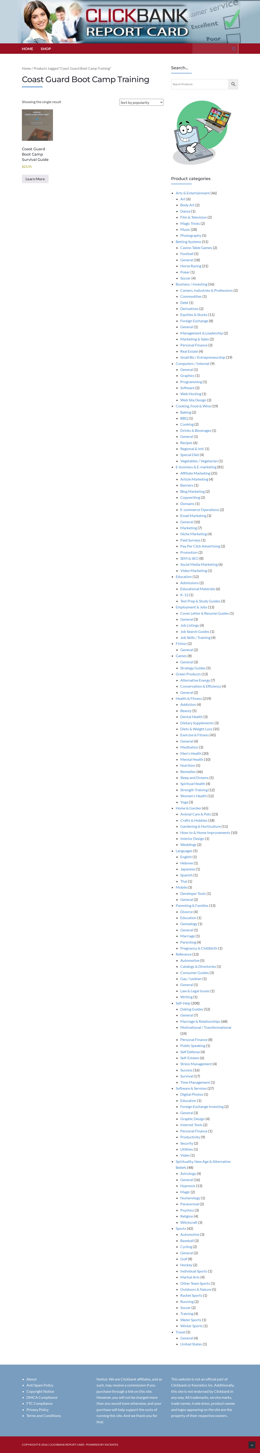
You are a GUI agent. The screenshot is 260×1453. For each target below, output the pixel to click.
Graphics (187, 375)
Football (186, 253)
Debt (184, 302)
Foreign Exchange (194, 321)
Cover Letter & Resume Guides (204, 613)
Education (184, 576)
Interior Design (192, 838)
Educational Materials (197, 589)
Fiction (181, 643)
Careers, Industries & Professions (206, 290)
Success (186, 1070)
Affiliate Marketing (195, 473)
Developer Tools (193, 893)
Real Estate (189, 351)
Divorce (186, 911)
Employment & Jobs (191, 607)
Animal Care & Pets (195, 814)
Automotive (189, 960)
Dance (185, 211)
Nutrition (187, 765)
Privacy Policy (37, 1409)
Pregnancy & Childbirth (198, 948)
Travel (180, 1332)
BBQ (184, 418)
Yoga (184, 802)
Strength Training (194, 790)
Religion (186, 1216)
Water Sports (190, 1320)
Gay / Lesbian (191, 978)
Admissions (189, 583)
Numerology (190, 1198)
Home (27, 48)
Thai (183, 881)
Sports (181, 1228)
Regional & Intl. (192, 448)
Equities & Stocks (193, 314)
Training (186, 1313)
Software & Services (191, 1088)
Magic (185, 1192)
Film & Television (193, 217)
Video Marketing (193, 570)
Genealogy (188, 923)
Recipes (186, 442)
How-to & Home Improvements (205, 832)
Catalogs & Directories (198, 966)
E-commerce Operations (199, 509)
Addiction (188, 704)
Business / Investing (191, 284)
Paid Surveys (190, 540)
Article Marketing (194, 479)
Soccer (185, 278)
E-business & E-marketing (196, 467)
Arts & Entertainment (193, 193)
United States (191, 1344)
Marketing (188, 528)
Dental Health (191, 716)
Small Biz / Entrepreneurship (202, 357)
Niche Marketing (193, 534)
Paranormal (189, 1204)
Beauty (186, 710)
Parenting (188, 942)
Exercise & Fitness (194, 735)
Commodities (191, 296)
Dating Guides (191, 1009)
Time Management (195, 1082)
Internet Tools (191, 1124)
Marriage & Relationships (200, 1021)
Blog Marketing (192, 491)
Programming (191, 381)
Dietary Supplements (197, 723)
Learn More (35, 179)
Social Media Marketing (199, 564)
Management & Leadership (201, 333)
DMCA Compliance (41, 1397)
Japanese (187, 869)
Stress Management (196, 1064)
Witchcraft (188, 1222)
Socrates (111, 1444)
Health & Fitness (189, 698)
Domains (187, 503)
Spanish (186, 875)
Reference (184, 954)
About (31, 1379)
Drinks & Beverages (195, 430)
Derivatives (189, 308)
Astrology (188, 1173)
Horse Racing (190, 266)
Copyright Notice (40, 1391)
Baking (185, 412)
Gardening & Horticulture (200, 826)
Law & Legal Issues (195, 991)
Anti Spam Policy (39, 1385)
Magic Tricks (190, 223)
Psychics (187, 1210)
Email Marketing (193, 515)
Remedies (188, 771)
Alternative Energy (195, 680)
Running (187, 1301)
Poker (185, 272)
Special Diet (189, 454)
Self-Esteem (189, 1058)
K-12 (184, 595)
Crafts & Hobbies (193, 820)
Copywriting (190, 497)
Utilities (186, 1149)
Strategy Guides (193, 668)
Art (183, 199)
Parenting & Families (192, 905)
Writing (186, 997)
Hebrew (186, 863)
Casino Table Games (196, 247)
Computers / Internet (193, 363)
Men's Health (191, 753)
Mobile (181, 887)
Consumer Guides (194, 972)
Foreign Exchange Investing (202, 1106)
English (186, 856)
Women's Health (193, 796)
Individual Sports (193, 1271)
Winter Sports (191, 1326)
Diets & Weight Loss (196, 729)
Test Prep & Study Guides (200, 601)
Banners (186, 485)
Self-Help (183, 1003)
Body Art (187, 205)
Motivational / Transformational (205, 1027)
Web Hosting (190, 393)
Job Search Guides (194, 631)
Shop (46, 48)
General (186, 260)
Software (187, 387)
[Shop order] (142, 102)
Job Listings (189, 625)
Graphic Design (192, 1118)
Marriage (187, 936)
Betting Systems (188, 241)
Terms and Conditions (43, 1415)
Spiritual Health (192, 783)
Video (185, 1155)
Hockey (186, 1265)
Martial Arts (190, 1277)
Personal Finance (193, 345)
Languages (184, 850)
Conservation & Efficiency (200, 686)
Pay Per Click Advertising (200, 546)
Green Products (188, 674)
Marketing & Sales (194, 339)
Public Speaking (192, 1045)
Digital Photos (191, 1094)
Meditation (189, 747)
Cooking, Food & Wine (193, 406)
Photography (190, 235)
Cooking (187, 424)
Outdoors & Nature (195, 1289)
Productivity (190, 1137)
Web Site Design (193, 400)
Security (186, 1143)
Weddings (188, 844)
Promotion (189, 552)
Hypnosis (187, 1185)
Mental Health (191, 759)
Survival (186, 1076)
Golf (183, 1259)
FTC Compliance (39, 1403)
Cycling (186, 1246)
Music (185, 229)
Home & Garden (188, 808)
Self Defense (190, 1052)
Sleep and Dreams (194, 777)
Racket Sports (191, 1295)
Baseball (187, 1240)
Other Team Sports (195, 1283)
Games (181, 655)
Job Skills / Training (195, 637)
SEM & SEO (189, 558)
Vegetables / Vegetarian (199, 461)
